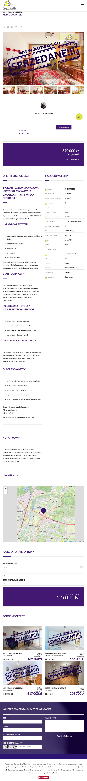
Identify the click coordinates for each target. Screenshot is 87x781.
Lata (5, 572)
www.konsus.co (32, 418)
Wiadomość (50, 718)
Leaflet (63, 541)
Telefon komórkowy (12, 735)
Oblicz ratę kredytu (72, 159)
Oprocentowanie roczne (14, 580)
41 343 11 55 (23, 133)
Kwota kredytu (10, 563)
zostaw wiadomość (64, 127)
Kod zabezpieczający (12, 743)
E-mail (5, 726)
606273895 (23, 130)
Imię (4, 718)
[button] (9, 58)
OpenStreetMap (73, 541)
